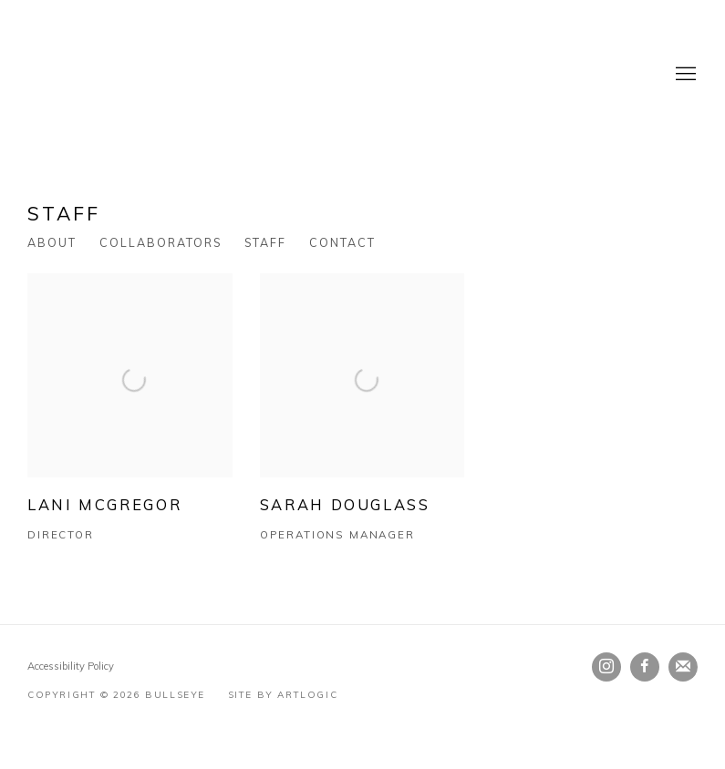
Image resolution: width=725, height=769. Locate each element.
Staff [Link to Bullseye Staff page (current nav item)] (265, 242)
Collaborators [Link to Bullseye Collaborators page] (160, 242)
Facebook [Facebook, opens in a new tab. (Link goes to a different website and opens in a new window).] (644, 667)
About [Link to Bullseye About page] (52, 242)
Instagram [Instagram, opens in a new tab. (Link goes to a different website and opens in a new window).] (606, 667)
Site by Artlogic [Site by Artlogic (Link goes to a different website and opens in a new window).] (283, 695)
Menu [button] (684, 74)
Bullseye (209, 74)
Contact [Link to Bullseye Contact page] (342, 242)
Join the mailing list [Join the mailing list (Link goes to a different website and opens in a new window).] (683, 667)
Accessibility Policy (70, 666)
